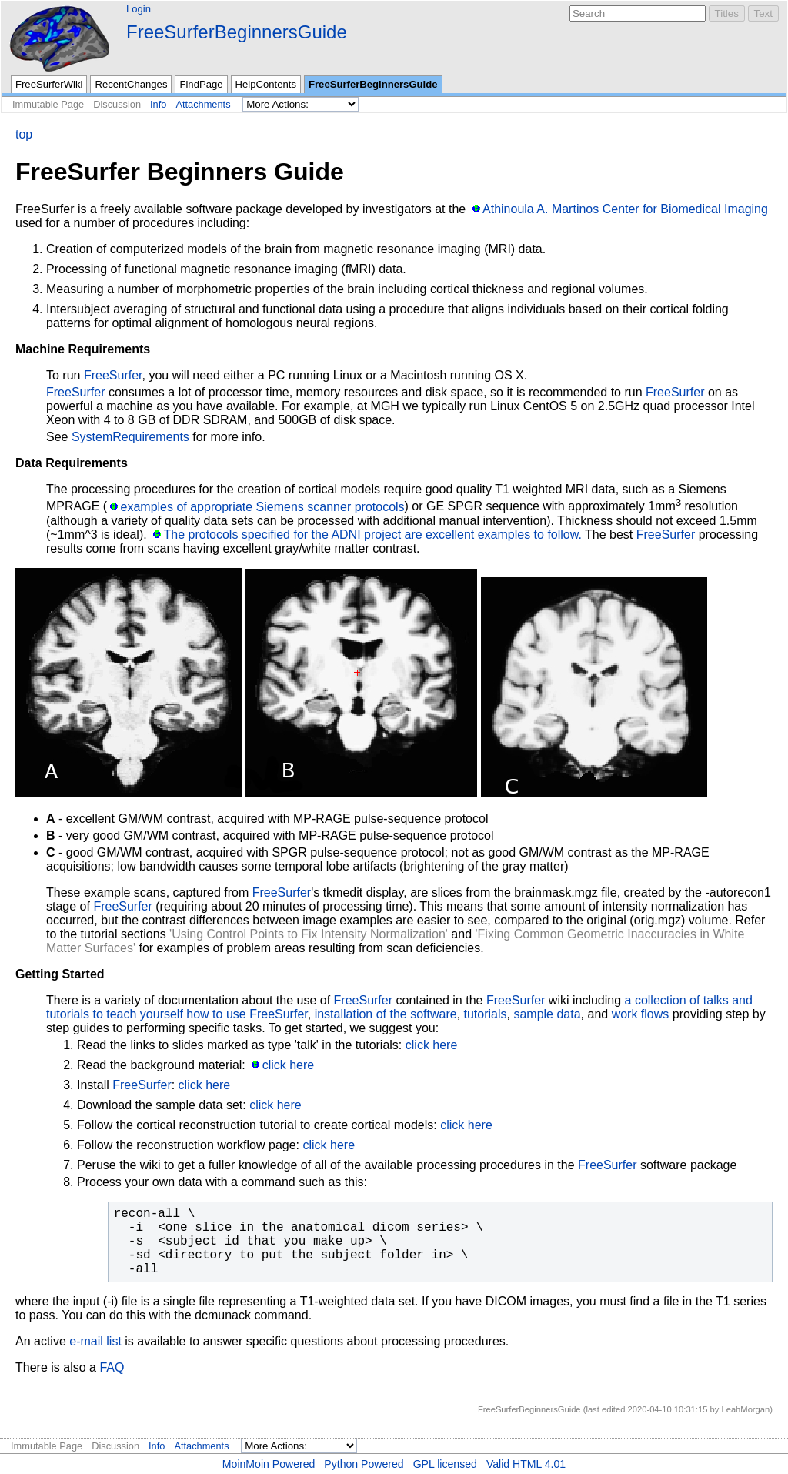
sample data (546, 1014)
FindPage (200, 84)
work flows (640, 1014)
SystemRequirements (130, 436)
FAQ (111, 1367)
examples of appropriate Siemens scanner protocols (263, 506)
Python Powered (363, 1464)
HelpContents (265, 84)
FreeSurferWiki (48, 84)
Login (138, 9)
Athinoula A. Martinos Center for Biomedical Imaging (625, 209)
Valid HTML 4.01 (526, 1464)
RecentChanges (131, 84)
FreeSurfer (113, 375)
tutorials (485, 1014)
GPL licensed (445, 1464)
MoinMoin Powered (269, 1464)
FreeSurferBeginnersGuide (236, 32)
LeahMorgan (745, 1409)
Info (158, 104)
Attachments (202, 104)
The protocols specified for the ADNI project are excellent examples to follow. (372, 534)
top (23, 134)
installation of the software (386, 1014)
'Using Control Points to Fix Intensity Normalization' (308, 934)
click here (432, 1044)
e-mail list (95, 1341)
